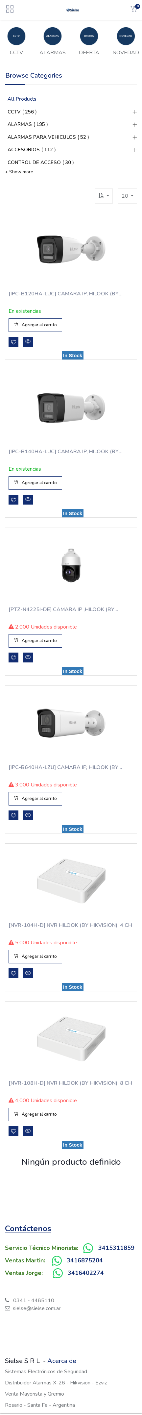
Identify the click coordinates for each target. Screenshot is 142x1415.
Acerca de (61, 1360)
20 (126, 196)
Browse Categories (33, 75)
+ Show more (19, 172)
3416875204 (85, 1260)
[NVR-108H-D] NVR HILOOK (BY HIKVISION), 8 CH (70, 1083)
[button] (104, 196)
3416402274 (86, 1273)
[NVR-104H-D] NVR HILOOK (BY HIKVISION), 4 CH (70, 925)
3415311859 (116, 1248)
